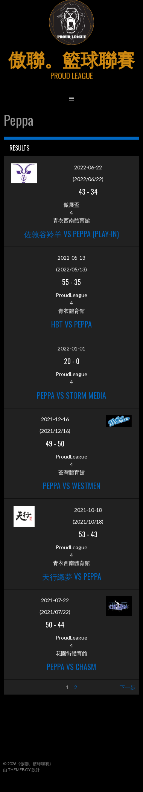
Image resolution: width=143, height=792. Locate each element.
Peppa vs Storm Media (71, 395)
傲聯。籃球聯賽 (71, 58)
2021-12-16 (55, 419)
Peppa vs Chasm (71, 666)
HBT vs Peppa (71, 324)
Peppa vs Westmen (71, 485)
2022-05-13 (71, 257)
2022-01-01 (71, 348)
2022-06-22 (88, 167)
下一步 (127, 687)
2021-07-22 (55, 600)
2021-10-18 (88, 510)
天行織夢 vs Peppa (71, 576)
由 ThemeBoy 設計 (21, 769)
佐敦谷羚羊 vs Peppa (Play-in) (71, 233)
